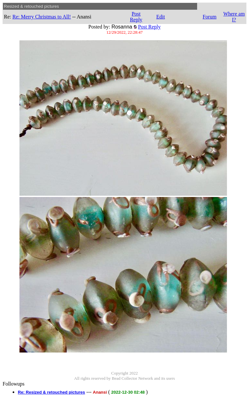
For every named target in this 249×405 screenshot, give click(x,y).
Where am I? (234, 16)
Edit (160, 16)
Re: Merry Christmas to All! (41, 16)
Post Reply (136, 16)
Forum (210, 16)
